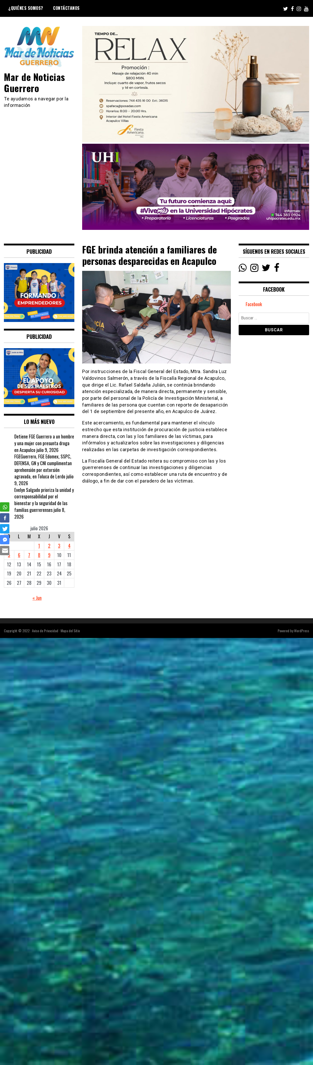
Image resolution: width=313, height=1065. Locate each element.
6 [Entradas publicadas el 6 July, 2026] (19, 555)
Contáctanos (66, 8)
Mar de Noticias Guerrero (34, 82)
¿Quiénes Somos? (25, 8)
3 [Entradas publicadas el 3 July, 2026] (59, 545)
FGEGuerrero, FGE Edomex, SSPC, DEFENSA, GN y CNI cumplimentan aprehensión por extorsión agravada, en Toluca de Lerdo (43, 466)
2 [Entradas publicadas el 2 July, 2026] (49, 545)
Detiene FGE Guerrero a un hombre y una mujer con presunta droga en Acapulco (44, 443)
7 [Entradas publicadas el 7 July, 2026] (29, 555)
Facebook (254, 304)
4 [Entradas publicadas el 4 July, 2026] (69, 545)
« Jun (37, 597)
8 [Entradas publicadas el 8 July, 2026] (39, 555)
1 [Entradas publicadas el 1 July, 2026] (39, 545)
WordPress (301, 630)
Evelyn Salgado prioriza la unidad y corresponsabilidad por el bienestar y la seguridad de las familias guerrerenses (44, 499)
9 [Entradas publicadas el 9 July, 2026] (49, 555)
